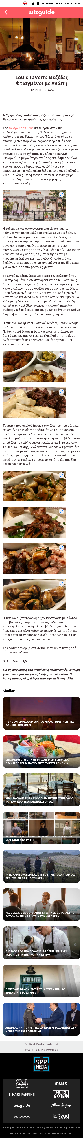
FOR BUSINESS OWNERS (41, 1050)
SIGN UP (68, 3)
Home (6, 1127)
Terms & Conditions (23, 1127)
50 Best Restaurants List (41, 1044)
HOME (77, 3)
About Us (60, 1127)
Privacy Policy (45, 1127)
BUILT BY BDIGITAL (20, 1133)
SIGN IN (59, 3)
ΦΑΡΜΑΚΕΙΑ (47, 3)
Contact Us (74, 1127)
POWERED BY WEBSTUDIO (59, 1133)
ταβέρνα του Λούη (20, 128)
